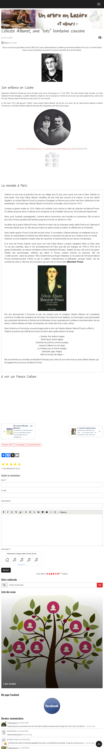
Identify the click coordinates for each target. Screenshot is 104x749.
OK (99, 585)
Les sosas (9, 683)
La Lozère (13, 43)
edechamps (13, 748)
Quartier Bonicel (34, 445)
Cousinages (20, 445)
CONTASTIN (82, 149)
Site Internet (5, 501)
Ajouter (6, 570)
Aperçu (62, 512)
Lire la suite (90, 726)
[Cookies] (5, 744)
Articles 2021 (7, 445)
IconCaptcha (21, 564)
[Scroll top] (99, 744)
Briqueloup (13, 723)
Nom (3, 480)
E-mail (3, 490)
